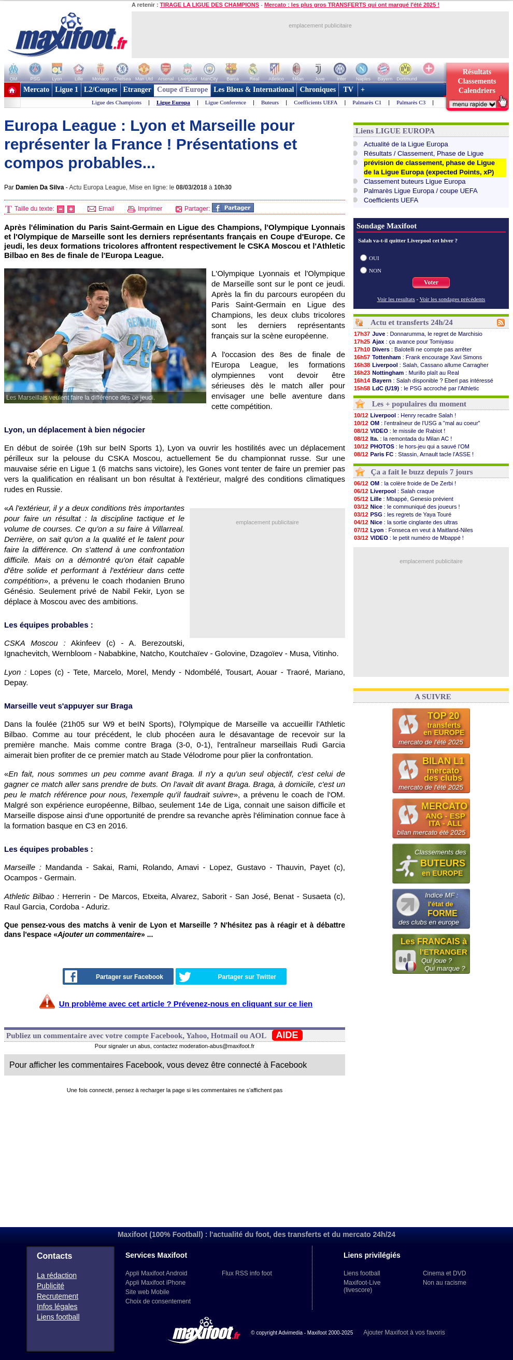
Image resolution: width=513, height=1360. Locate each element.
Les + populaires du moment (419, 404)
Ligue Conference (225, 102)
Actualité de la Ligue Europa (406, 144)
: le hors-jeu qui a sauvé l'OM (411, 446)
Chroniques (318, 89)
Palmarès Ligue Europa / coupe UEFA (421, 191)
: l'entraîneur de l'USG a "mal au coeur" (416, 423)
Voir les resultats (396, 299)
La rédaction (57, 1275)
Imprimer (145, 208)
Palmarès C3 (410, 102)
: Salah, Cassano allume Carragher (421, 365)
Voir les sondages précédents (453, 299)
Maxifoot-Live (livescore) (362, 1286)
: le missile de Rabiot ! (399, 431)
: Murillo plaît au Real (406, 373)
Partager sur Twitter (227, 977)
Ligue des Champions (116, 102)
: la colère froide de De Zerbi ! (404, 483)
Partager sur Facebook (114, 976)
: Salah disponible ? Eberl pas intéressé (423, 380)
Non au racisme (444, 1282)
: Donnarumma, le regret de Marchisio (417, 334)
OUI (374, 258)
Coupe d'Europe (182, 89)
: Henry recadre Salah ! (404, 415)
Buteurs (270, 102)
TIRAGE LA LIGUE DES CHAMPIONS (210, 5)
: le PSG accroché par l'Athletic (416, 388)
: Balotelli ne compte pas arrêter (412, 349)
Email (101, 208)
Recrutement (57, 1296)
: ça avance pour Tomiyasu (403, 341)
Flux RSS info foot (247, 1273)
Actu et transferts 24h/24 (411, 322)
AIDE (287, 1035)
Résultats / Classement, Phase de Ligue (423, 153)
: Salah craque (393, 491)
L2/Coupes (101, 89)
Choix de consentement (158, 1301)
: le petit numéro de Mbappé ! (408, 538)
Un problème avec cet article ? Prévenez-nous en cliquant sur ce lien (185, 1003)
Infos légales (57, 1306)
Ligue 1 (66, 89)
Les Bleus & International (253, 89)
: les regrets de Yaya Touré (402, 514)
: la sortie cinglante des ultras (405, 522)
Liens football (58, 1317)
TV (348, 89)
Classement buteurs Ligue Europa (415, 181)
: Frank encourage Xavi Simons (417, 357)
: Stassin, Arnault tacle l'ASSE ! (413, 454)
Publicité (50, 1286)
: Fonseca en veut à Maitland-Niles (413, 530)
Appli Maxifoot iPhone (155, 1282)
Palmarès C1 (366, 102)
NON (375, 270)
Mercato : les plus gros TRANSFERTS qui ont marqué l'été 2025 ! (351, 5)
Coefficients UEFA (315, 102)
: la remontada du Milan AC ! (402, 439)
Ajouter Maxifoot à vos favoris (404, 1332)
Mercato (36, 89)
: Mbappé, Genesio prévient (403, 499)
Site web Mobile (147, 1292)
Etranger (137, 89)
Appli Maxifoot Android (156, 1273)
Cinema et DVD (444, 1273)
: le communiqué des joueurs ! (406, 507)
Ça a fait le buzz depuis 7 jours (422, 472)
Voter (431, 282)
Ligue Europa (173, 102)
